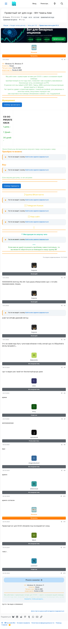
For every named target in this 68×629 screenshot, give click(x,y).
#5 (64, 367)
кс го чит (36, 17)
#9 (64, 470)
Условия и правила (23, 623)
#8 (64, 444)
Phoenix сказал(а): (33, 580)
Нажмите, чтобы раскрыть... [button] (34, 599)
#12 (64, 547)
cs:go (25, 17)
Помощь (59, 623)
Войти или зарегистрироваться (37, 157)
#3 (64, 305)
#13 (64, 573)
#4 (64, 339)
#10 (64, 496)
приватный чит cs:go (47, 17)
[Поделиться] (62, 59)
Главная (4, 625)
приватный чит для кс (10, 19)
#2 (64, 277)
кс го (30, 17)
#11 (64, 521)
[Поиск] (62, 3)
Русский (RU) (10, 623)
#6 (64, 393)
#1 (64, 59)
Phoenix (7, 17)
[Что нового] (55, 3)
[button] (6, 3)
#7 (64, 419)
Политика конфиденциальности (42, 623)
